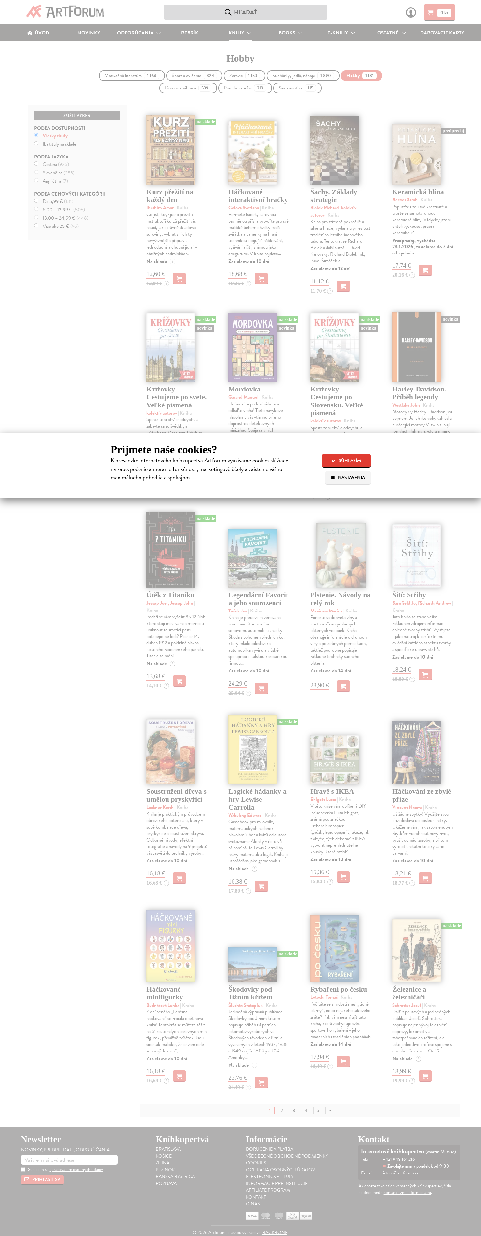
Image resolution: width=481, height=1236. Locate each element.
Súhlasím (346, 460)
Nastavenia (348, 477)
